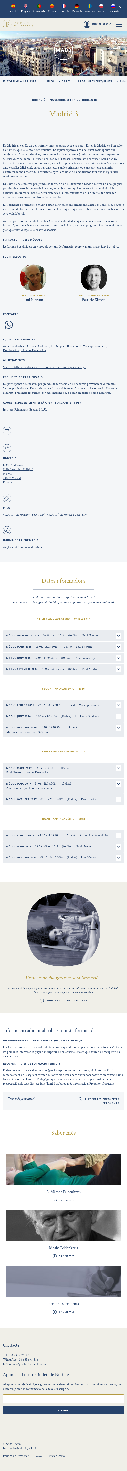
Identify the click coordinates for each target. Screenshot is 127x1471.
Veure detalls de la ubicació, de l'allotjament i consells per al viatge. (44, 367)
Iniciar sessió (57, 1456)
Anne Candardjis (13, 346)
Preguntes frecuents (101, 1084)
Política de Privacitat (16, 1456)
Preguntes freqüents (93, 81)
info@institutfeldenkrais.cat (30, 1364)
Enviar (63, 1410)
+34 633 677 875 (18, 1355)
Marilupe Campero (94, 346)
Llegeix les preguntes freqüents (102, 1101)
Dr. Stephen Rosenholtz (66, 346)
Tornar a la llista (20, 81)
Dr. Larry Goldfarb (37, 346)
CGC (39, 1456)
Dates (65, 81)
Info (49, 81)
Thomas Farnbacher (33, 350)
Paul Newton (11, 350)
